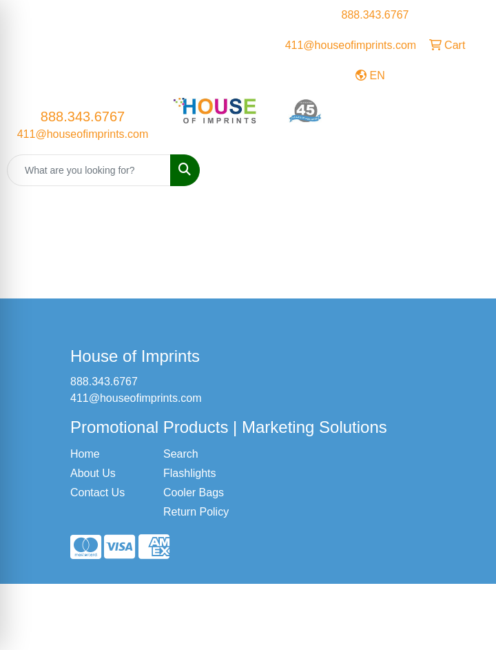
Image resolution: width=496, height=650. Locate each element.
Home (85, 454)
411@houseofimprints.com (351, 45)
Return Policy (196, 512)
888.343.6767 (375, 15)
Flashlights (189, 473)
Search (180, 454)
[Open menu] (468, 170)
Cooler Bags (193, 492)
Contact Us (97, 492)
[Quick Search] (89, 170)
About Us (93, 473)
